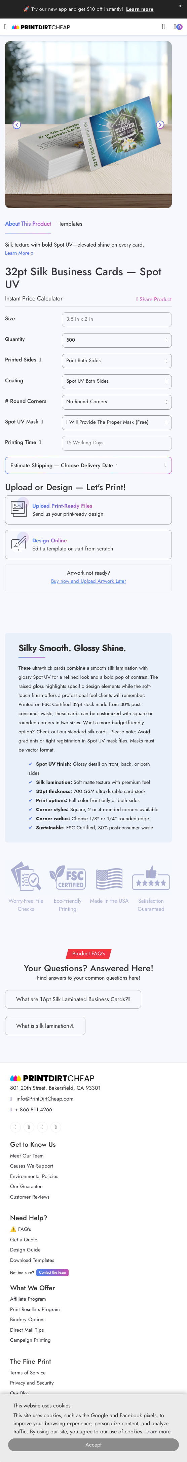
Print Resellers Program (35, 1309)
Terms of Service (28, 1372)
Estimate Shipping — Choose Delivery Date (61, 465)
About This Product (28, 224)
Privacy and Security (32, 1383)
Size (10, 318)
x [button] (180, 5)
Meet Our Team (27, 1155)
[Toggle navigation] (5, 27)
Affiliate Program (28, 1299)
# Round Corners (25, 401)
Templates (70, 224)
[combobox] (117, 340)
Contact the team (52, 1272)
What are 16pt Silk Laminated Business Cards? (73, 999)
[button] (115, 465)
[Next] (159, 124)
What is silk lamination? (45, 1025)
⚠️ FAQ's (20, 1229)
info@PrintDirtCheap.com (41, 1099)
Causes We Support (31, 1166)
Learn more (140, 9)
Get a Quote (23, 1239)
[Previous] (17, 124)
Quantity (15, 339)
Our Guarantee (26, 1186)
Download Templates (32, 1260)
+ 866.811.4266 (31, 1109)
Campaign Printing (30, 1340)
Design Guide (25, 1249)
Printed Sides (23, 359)
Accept (93, 1445)
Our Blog (20, 1393)
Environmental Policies (34, 1176)
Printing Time (23, 442)
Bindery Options (27, 1319)
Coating (14, 380)
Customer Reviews (29, 1197)
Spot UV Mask (24, 421)
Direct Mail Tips (27, 1330)
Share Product (154, 299)
